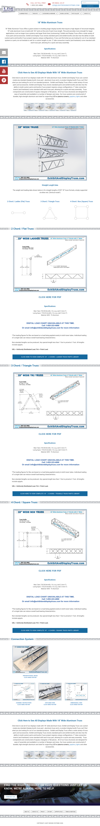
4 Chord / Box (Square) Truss (81, 201)
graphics (72, 96)
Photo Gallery (75, 13)
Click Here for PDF (50, 297)
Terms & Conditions (70, 811)
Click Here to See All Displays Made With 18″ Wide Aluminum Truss (50, 72)
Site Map (50, 811)
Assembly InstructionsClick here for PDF (23, 703)
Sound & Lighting (64, 13)
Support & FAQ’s (59, 811)
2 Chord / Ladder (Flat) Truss (18, 201)
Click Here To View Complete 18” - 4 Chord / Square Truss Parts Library (50, 630)
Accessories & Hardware (49, 13)
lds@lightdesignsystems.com (65, 5)
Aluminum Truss (23, 13)
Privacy (43, 811)
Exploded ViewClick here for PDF (50, 703)
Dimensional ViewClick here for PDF (76, 703)
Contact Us (87, 13)
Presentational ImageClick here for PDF (30, 676)
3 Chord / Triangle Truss (50, 201)
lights (78, 96)
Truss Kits (35, 13)
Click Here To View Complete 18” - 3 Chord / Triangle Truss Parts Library (50, 493)
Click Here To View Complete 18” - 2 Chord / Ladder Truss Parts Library (50, 357)
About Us (27, 811)
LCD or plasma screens (61, 96)
